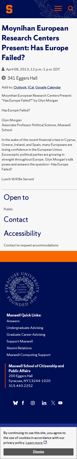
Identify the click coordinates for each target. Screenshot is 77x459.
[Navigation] (58, 8)
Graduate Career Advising (26, 334)
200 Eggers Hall (21, 375)
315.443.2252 (21, 385)
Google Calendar (48, 87)
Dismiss (38, 452)
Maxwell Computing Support (29, 354)
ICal (31, 87)
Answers (13, 320)
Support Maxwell (20, 341)
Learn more (34, 442)
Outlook (20, 87)
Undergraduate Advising (25, 327)
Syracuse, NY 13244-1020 (30, 380)
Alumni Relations (19, 348)
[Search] (70, 8)
